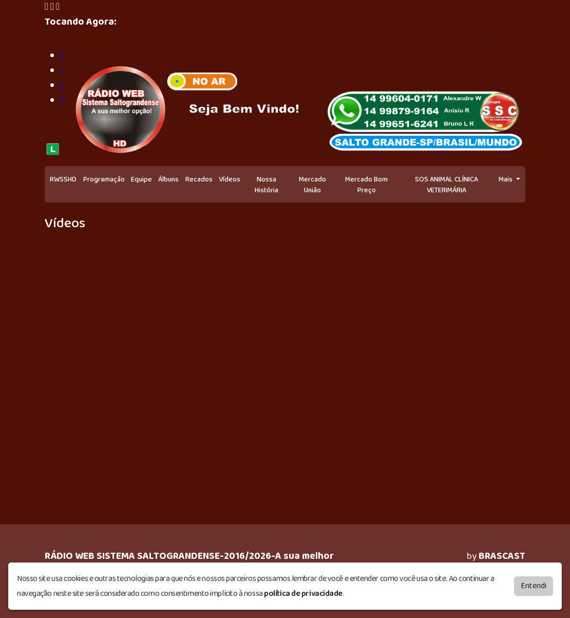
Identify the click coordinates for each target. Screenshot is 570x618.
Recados (199, 179)
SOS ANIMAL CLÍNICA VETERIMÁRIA (446, 185)
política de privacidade (303, 593)
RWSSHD (63, 179)
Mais (506, 179)
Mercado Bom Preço (366, 185)
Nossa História (266, 185)
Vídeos (229, 179)
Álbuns (168, 179)
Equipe (141, 179)
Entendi (533, 585)
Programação (104, 179)
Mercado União (312, 185)
